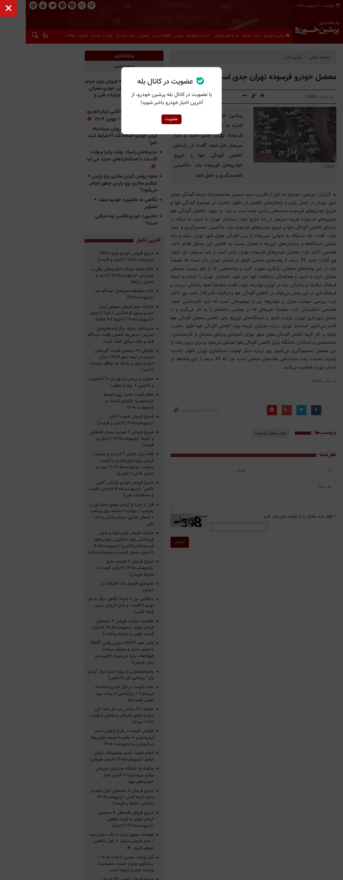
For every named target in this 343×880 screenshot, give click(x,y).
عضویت (171, 119)
